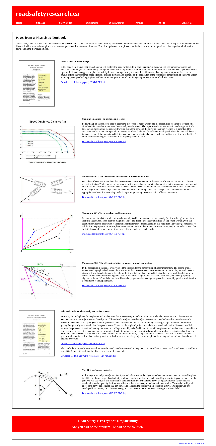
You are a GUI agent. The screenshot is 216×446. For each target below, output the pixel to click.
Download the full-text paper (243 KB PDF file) (104, 285)
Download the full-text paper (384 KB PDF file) (83, 343)
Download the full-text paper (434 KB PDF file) (104, 234)
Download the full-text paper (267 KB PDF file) (104, 393)
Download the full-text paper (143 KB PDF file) (104, 197)
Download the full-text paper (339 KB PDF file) (104, 141)
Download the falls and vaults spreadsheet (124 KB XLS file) (89, 356)
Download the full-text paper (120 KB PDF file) (83, 82)
